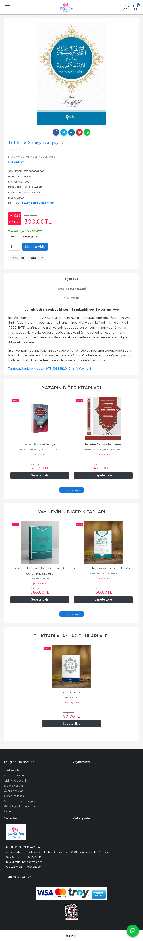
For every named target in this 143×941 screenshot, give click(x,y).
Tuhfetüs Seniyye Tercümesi (103, 444)
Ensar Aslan (71, 697)
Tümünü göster (71, 489)
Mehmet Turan (40, 578)
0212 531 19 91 (14, 856)
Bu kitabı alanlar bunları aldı (71, 635)
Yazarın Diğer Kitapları (71, 387)
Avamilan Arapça (71, 692)
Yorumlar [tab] (71, 298)
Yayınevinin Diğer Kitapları (71, 511)
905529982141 (33, 856)
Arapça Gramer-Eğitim (38, 203)
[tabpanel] (71, 74)
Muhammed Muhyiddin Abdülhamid (40, 449)
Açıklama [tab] (71, 279)
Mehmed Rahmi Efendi (103, 573)
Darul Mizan (39, 454)
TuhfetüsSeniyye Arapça (26, 368)
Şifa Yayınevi (82, 368)
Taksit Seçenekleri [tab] (71, 288)
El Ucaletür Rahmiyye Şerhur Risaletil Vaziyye (103, 568)
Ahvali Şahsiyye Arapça (40, 444)
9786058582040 (58, 368)
